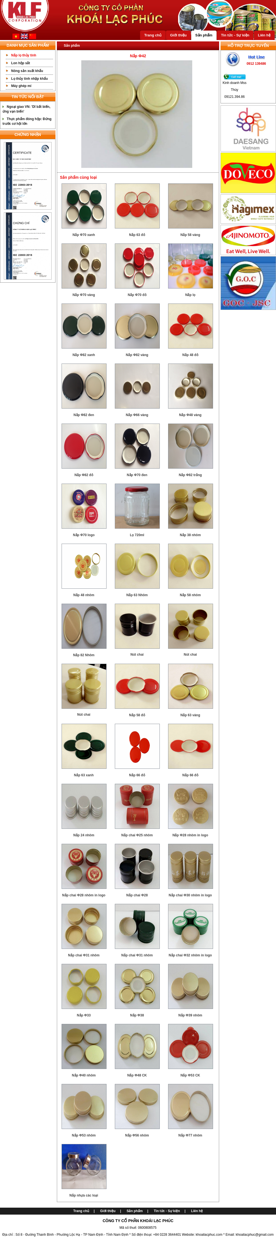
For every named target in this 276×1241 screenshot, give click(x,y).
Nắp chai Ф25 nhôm (137, 835)
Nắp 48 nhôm (83, 595)
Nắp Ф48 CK (137, 1075)
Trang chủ (152, 35)
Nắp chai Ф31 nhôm (83, 955)
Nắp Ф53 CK (190, 1075)
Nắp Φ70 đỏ (137, 295)
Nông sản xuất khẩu (27, 71)
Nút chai (136, 654)
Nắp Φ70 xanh (84, 235)
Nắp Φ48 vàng (190, 415)
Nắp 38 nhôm (190, 535)
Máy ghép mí (21, 86)
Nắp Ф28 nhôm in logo (190, 835)
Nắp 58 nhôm (190, 595)
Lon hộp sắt (20, 63)
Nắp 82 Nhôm (83, 655)
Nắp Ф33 (84, 1015)
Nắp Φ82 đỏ (83, 475)
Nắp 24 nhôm (83, 835)
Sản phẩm (203, 35)
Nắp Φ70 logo (84, 535)
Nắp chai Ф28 (137, 895)
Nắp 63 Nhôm (137, 595)
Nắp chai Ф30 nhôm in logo (190, 895)
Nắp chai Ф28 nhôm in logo (83, 895)
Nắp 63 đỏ (137, 235)
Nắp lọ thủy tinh (23, 55)
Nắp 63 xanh (83, 775)
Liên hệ (264, 35)
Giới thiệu (178, 35)
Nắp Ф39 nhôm (190, 1015)
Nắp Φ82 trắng (190, 475)
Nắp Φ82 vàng (137, 355)
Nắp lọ (190, 295)
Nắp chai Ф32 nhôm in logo (190, 955)
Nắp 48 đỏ (190, 355)
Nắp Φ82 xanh (84, 355)
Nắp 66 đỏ (137, 775)
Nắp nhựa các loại (83, 1195)
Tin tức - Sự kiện (235, 35)
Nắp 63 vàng (190, 715)
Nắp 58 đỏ (137, 715)
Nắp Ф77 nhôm (190, 1135)
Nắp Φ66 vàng (137, 415)
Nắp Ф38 (137, 1015)
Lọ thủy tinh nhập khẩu (29, 79)
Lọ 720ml (137, 535)
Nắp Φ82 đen (84, 415)
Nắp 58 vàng (190, 235)
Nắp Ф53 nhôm (84, 1135)
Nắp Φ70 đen (137, 475)
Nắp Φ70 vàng (84, 295)
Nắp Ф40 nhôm (84, 1075)
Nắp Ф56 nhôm (137, 1135)
